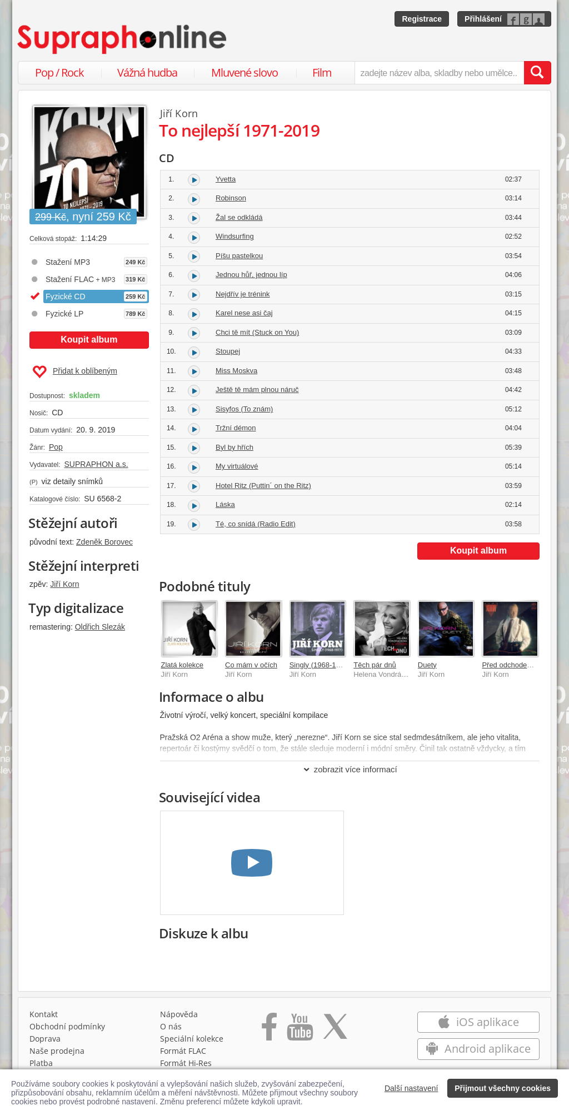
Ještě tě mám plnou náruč (257, 389)
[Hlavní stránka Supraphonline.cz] (122, 39)
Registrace (422, 18)
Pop (56, 447)
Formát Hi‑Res (186, 1063)
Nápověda (179, 1014)
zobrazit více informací (349, 769)
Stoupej (228, 351)
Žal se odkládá (239, 217)
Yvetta (226, 179)
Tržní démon (236, 428)
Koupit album (89, 339)
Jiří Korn (64, 584)
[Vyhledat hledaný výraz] (537, 72)
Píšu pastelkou (239, 256)
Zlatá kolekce (182, 665)
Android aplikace (478, 1048)
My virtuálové (237, 466)
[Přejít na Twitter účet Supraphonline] (335, 1030)
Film (322, 72)
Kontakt (43, 1014)
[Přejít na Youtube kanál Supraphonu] (299, 1030)
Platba (41, 1063)
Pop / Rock (59, 72)
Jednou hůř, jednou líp (251, 274)
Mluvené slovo (244, 72)
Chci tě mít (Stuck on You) (257, 332)
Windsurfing (235, 236)
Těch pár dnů (374, 665)
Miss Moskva (236, 370)
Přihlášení (483, 18)
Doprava (45, 1038)
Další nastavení (411, 1088)
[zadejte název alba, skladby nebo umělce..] (439, 72)
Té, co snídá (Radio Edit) (256, 524)
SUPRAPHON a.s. (96, 464)
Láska (225, 504)
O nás (171, 1026)
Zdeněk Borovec (104, 541)
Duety (427, 665)
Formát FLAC (183, 1050)
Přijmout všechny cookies (503, 1088)
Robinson (231, 198)
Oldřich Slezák (100, 626)
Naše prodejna (56, 1050)
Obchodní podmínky (67, 1026)
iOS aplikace (478, 1021)
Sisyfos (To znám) (244, 409)
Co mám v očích (251, 665)
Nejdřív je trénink (243, 294)
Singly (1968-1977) (320, 665)
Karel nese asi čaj (244, 313)
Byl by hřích (234, 447)
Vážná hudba (147, 72)
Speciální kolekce (191, 1038)
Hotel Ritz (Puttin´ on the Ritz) (263, 485)
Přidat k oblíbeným (74, 372)
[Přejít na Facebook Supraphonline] (269, 1030)
